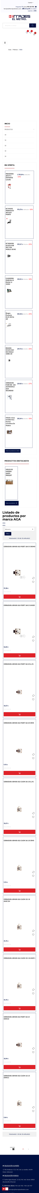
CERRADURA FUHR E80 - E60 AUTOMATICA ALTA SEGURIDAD (10, 387)
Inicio (7, 124)
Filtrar (8, 534)
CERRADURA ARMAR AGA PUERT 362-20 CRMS (19, 723)
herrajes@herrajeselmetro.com (12, 8)
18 (5, 135)
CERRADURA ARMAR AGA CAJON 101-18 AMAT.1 (19, 958)
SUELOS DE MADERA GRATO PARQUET (9, 472)
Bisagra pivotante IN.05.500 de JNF (10, 316)
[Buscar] (19, 25)
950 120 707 (28, 1186)
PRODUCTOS (9, 129)
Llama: (28, 7)
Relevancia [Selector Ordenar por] (19, 529)
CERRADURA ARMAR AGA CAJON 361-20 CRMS (19, 841)
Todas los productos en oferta (13, 450)
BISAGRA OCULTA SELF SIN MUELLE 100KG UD (10, 351)
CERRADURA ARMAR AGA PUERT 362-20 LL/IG (18, 664)
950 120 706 (19, 1186)
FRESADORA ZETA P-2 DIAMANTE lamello (10, 177)
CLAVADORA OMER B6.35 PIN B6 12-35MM (10, 281)
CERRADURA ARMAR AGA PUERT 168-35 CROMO (19, 547)
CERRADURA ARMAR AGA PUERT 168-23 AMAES (19, 605)
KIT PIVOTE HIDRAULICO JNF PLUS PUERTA (10, 212)
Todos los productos (12, 503)
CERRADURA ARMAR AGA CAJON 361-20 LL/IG (19, 782)
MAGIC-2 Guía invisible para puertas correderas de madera (10, 421)
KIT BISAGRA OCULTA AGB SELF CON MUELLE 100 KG (11, 246)
